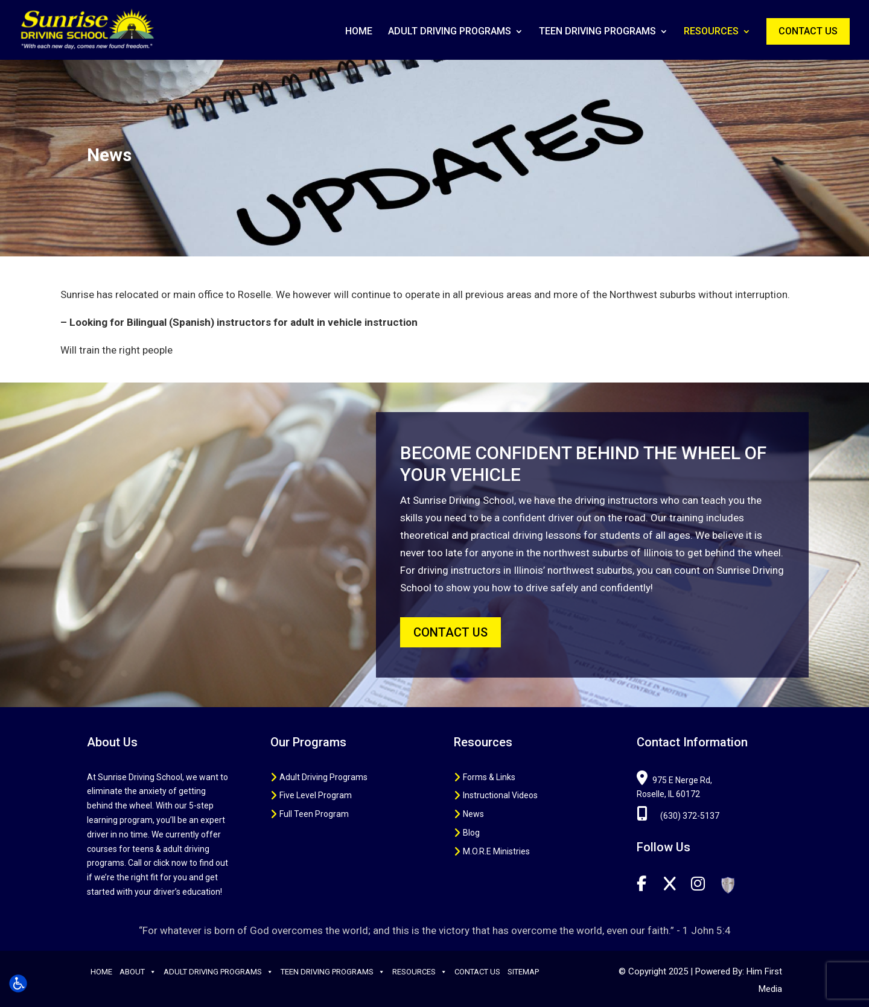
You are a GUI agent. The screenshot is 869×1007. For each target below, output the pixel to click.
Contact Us (808, 31)
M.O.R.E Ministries (496, 851)
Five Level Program (315, 795)
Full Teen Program (314, 814)
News (473, 814)
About (137, 972)
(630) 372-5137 (678, 816)
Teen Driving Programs (597, 32)
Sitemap (523, 971)
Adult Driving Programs (449, 32)
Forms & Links (489, 777)
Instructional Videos (500, 795)
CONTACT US (450, 632)
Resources (711, 32)
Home (358, 32)
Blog (471, 832)
